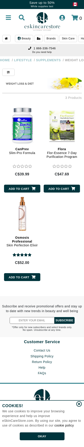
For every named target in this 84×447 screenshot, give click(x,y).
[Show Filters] (8, 72)
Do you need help (42, 52)
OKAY (42, 436)
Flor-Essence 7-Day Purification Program (62, 153)
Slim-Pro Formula (22, 151)
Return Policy (42, 362)
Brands (51, 38)
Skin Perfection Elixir (22, 241)
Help (42, 367)
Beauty (24, 39)
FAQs (42, 373)
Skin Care (68, 38)
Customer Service (42, 342)
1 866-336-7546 (42, 48)
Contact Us (42, 350)
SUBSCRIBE (64, 320)
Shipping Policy (42, 356)
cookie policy (64, 425)
